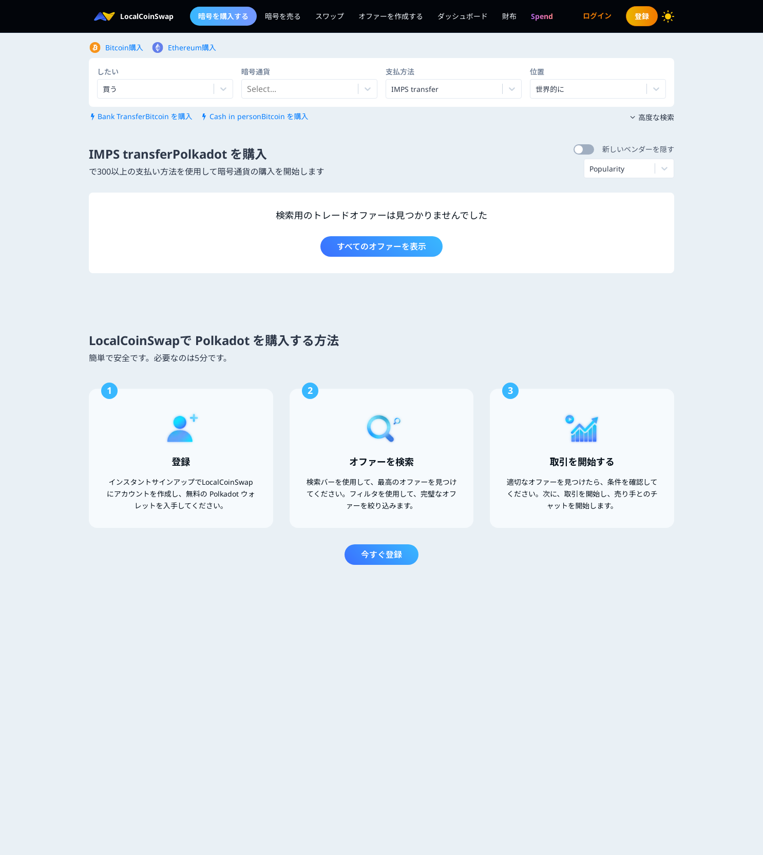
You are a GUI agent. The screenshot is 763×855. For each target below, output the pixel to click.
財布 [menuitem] (509, 16)
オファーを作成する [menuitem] (390, 16)
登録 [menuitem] (642, 16)
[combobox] (248, 89)
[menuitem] (542, 16)
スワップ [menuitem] (329, 16)
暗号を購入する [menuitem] (223, 16)
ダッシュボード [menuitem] (462, 16)
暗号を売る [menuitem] (283, 16)
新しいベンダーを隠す (638, 149)
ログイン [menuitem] (597, 16)
